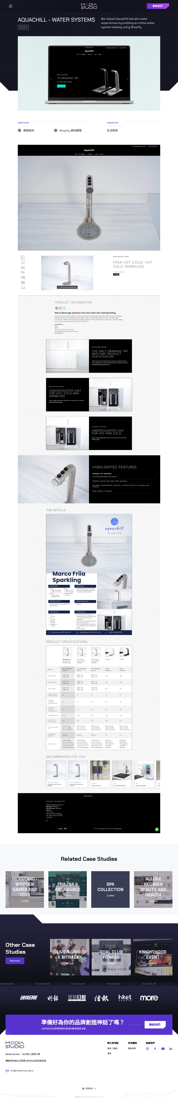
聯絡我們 (154, 1025)
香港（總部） (113, 1048)
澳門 (109, 1053)
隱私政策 (132, 1048)
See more (15, 960)
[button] (10, 6)
